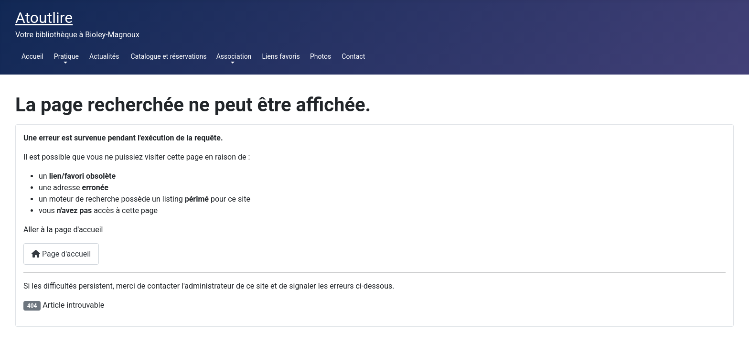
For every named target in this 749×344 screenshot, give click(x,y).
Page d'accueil (61, 253)
